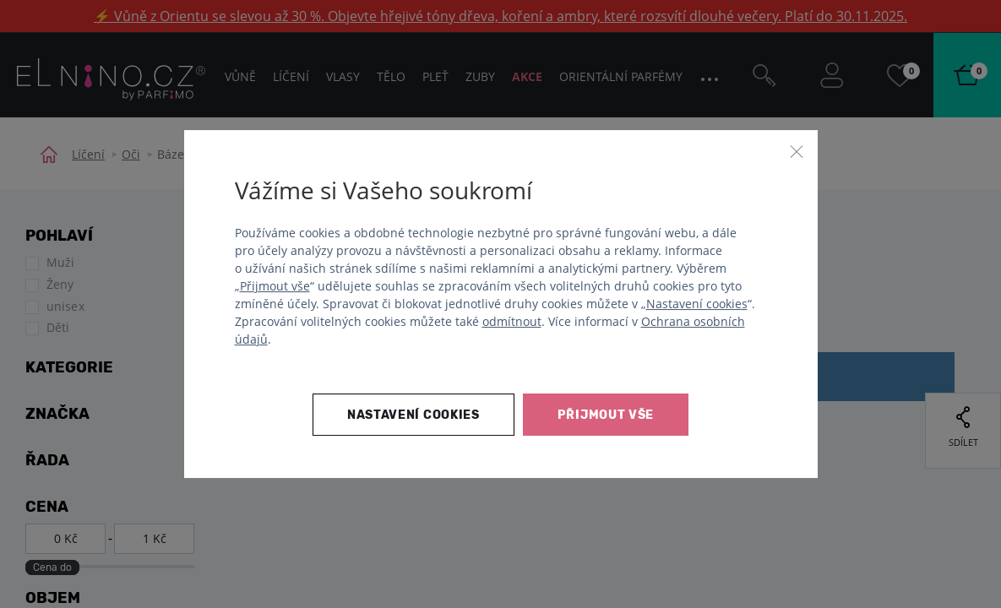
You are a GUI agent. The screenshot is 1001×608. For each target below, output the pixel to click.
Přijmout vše (275, 286)
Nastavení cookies (697, 304)
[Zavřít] (796, 151)
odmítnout (511, 321)
